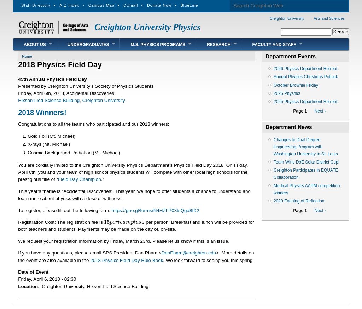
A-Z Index (70, 5)
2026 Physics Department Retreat (305, 68)
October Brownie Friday (296, 85)
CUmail (130, 5)
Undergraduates (88, 44)
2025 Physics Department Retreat (305, 101)
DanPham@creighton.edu (188, 253)
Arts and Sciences (329, 18)
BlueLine (189, 5)
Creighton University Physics (147, 27)
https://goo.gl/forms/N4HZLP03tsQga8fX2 (155, 210)
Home (27, 56)
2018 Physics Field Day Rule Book (126, 260)
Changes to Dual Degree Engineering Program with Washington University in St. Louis (306, 146)
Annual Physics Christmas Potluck (306, 76)
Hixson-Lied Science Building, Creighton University (71, 100)
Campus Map (101, 5)
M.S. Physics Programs (157, 44)
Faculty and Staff (274, 44)
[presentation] (123, 222)
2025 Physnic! (287, 93)
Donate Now (159, 5)
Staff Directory (36, 5)
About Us (35, 44)
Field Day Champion (79, 179)
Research (218, 44)
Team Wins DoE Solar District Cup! (306, 162)
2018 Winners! (42, 112)
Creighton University (287, 18)
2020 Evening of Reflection (299, 201)
